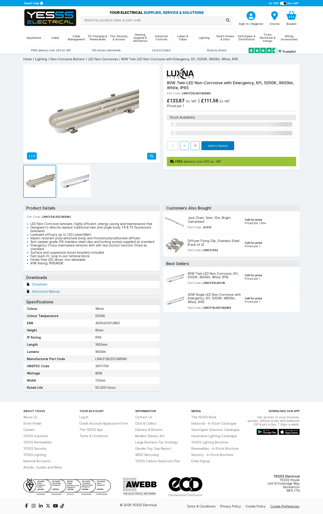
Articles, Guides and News (42, 467)
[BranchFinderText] (274, 18)
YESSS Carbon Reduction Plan (157, 461)
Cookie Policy (255, 506)
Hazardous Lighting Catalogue (214, 436)
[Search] (227, 20)
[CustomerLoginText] (251, 15)
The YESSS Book (203, 417)
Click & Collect (146, 423)
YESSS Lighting (34, 455)
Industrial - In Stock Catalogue (213, 423)
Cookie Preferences (284, 506)
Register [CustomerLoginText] (257, 24)
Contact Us (143, 417)
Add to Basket (218, 145)
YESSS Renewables (37, 442)
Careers (29, 430)
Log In (83, 417)
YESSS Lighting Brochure (209, 442)
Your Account (91, 411)
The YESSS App (91, 430)
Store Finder (32, 423)
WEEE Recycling (147, 455)
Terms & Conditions (93, 436)
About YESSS (34, 411)
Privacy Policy (230, 506)
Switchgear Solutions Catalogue (215, 430)
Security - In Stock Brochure (212, 455)
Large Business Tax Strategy (156, 442)
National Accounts (37, 461)
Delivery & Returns (148, 430)
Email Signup (200, 461)
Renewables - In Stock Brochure (215, 448)
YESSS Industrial (35, 436)
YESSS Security (34, 448)
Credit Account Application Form (103, 423)
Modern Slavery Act (150, 436)
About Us (30, 417)
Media (196, 411)
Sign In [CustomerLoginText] (244, 24)
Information (145, 411)
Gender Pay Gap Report (153, 448)
